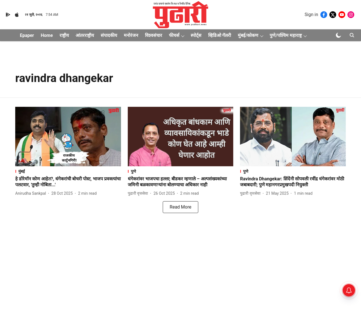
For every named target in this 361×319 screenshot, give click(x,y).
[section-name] (68, 171)
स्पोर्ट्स (196, 35)
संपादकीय (109, 35)
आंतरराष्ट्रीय (85, 35)
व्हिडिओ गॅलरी (219, 35)
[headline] (68, 182)
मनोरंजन (131, 35)
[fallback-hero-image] (68, 136)
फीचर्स (174, 35)
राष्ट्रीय (64, 35)
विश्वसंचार (153, 35)
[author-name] (31, 193)
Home (47, 35)
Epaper (27, 35)
